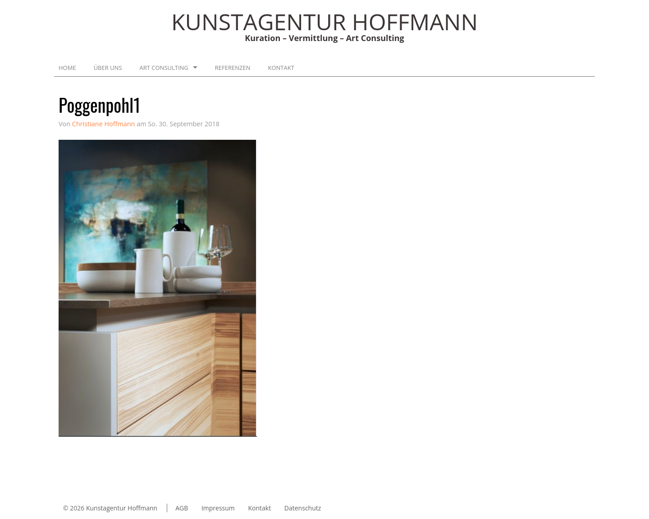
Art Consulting (164, 68)
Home (67, 68)
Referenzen (233, 68)
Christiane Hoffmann (103, 123)
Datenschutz (302, 508)
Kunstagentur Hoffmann (121, 508)
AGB (181, 508)
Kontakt (281, 68)
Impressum (218, 508)
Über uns (108, 68)
